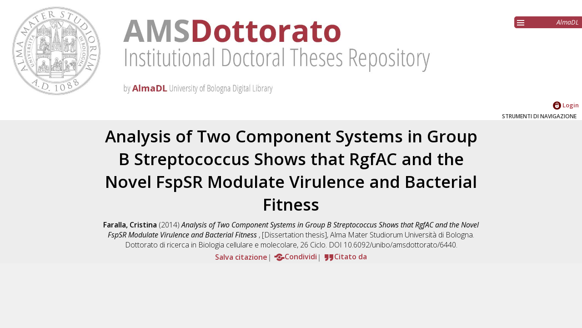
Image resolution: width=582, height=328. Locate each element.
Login (566, 105)
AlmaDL (568, 22)
